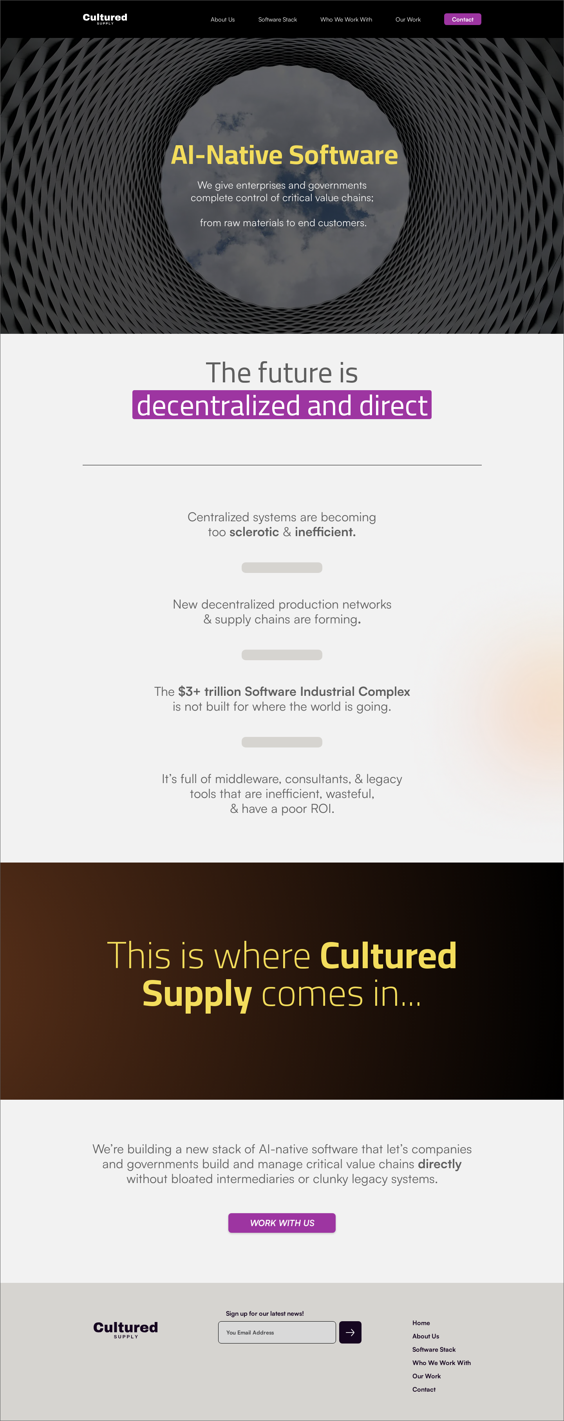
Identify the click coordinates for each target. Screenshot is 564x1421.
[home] (105, 19)
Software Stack (277, 19)
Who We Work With (346, 19)
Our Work (408, 19)
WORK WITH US (282, 1222)
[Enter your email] (277, 1332)
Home (421, 1323)
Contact (463, 19)
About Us (223, 19)
